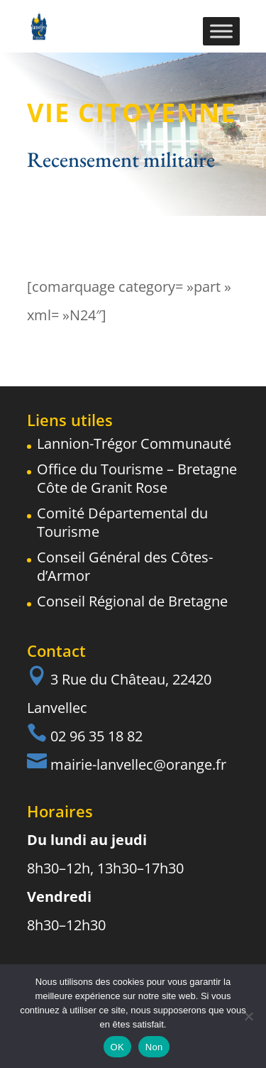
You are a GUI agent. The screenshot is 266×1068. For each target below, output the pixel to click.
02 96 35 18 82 (96, 736)
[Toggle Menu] (221, 31)
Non (154, 1047)
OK (117, 1047)
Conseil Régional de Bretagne (132, 601)
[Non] (248, 1016)
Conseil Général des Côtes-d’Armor (125, 566)
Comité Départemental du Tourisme (122, 522)
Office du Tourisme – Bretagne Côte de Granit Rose (137, 478)
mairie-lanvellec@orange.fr (138, 764)
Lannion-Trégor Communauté (134, 443)
